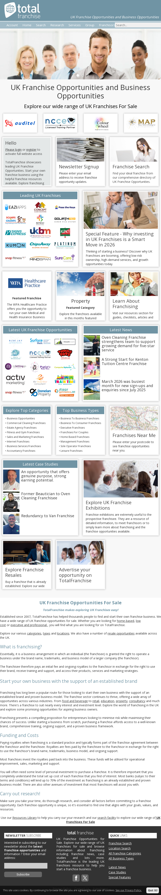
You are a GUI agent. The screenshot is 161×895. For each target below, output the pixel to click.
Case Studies (117, 872)
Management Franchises (75, 441)
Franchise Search (120, 843)
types (46, 633)
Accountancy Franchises (21, 451)
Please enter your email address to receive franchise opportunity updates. (78, 177)
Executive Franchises (73, 427)
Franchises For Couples (74, 432)
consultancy (137, 701)
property (121, 701)
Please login (13, 150)
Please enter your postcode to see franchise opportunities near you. (133, 446)
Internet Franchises (18, 441)
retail (95, 701)
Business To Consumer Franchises (81, 423)
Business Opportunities (21, 418)
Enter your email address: (24, 856)
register (31, 150)
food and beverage (75, 701)
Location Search (120, 848)
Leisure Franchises (71, 451)
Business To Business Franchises (80, 418)
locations (63, 633)
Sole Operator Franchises (76, 446)
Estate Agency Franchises (21, 427)
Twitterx (84, 878)
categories (34, 633)
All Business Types (121, 858)
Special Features (120, 877)
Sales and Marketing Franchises (25, 437)
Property (80, 301)
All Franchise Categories (125, 853)
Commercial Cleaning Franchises (26, 423)
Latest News (117, 867)
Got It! (152, 890)
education (107, 701)
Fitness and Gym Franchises (23, 432)
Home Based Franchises (75, 437)
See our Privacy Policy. (129, 890)
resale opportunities (121, 633)
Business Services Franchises (24, 446)
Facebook (76, 878)
